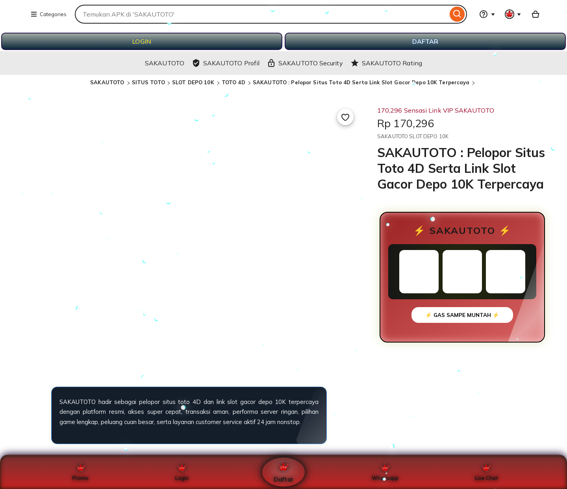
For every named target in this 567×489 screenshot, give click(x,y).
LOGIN (141, 41)
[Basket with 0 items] (535, 14)
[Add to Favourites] (345, 117)
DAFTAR (425, 41)
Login (182, 472)
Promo (80, 472)
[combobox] (261, 14)
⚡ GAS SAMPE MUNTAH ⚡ (462, 315)
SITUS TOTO (148, 82)
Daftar (283, 472)
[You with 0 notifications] (513, 14)
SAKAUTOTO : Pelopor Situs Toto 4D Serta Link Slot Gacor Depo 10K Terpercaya (361, 82)
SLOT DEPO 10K (194, 82)
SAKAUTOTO (108, 82)
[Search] (457, 14)
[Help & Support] (487, 14)
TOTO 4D (234, 82)
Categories (48, 14)
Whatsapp (385, 472)
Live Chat (486, 472)
